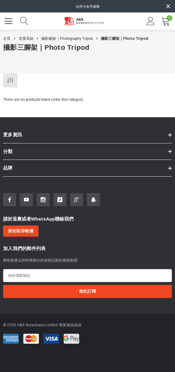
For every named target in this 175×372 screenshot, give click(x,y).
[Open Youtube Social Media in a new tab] (26, 199)
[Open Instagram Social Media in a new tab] (43, 199)
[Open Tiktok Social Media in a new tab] (59, 199)
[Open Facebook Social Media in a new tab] (9, 199)
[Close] (168, 6)
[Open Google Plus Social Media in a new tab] (76, 199)
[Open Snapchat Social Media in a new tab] (93, 199)
